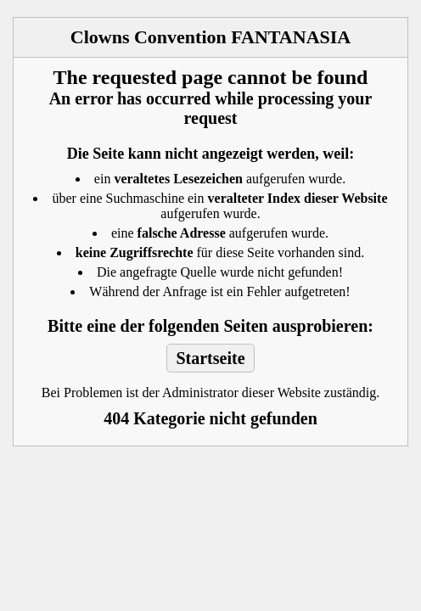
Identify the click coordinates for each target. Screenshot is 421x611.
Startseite (210, 358)
